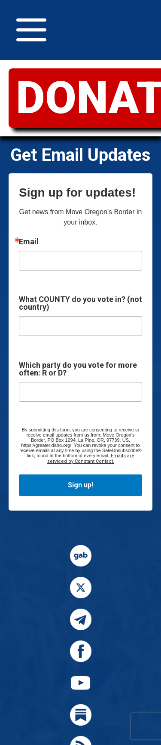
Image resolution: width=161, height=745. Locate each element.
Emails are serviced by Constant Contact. (90, 458)
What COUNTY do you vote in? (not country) (80, 303)
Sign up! (80, 485)
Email (29, 242)
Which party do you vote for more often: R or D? (78, 369)
